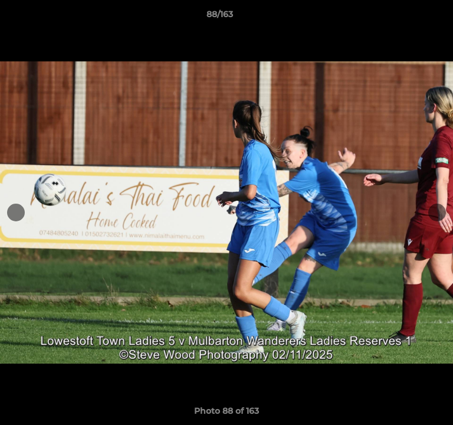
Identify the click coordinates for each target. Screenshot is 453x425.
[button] (410, 17)
